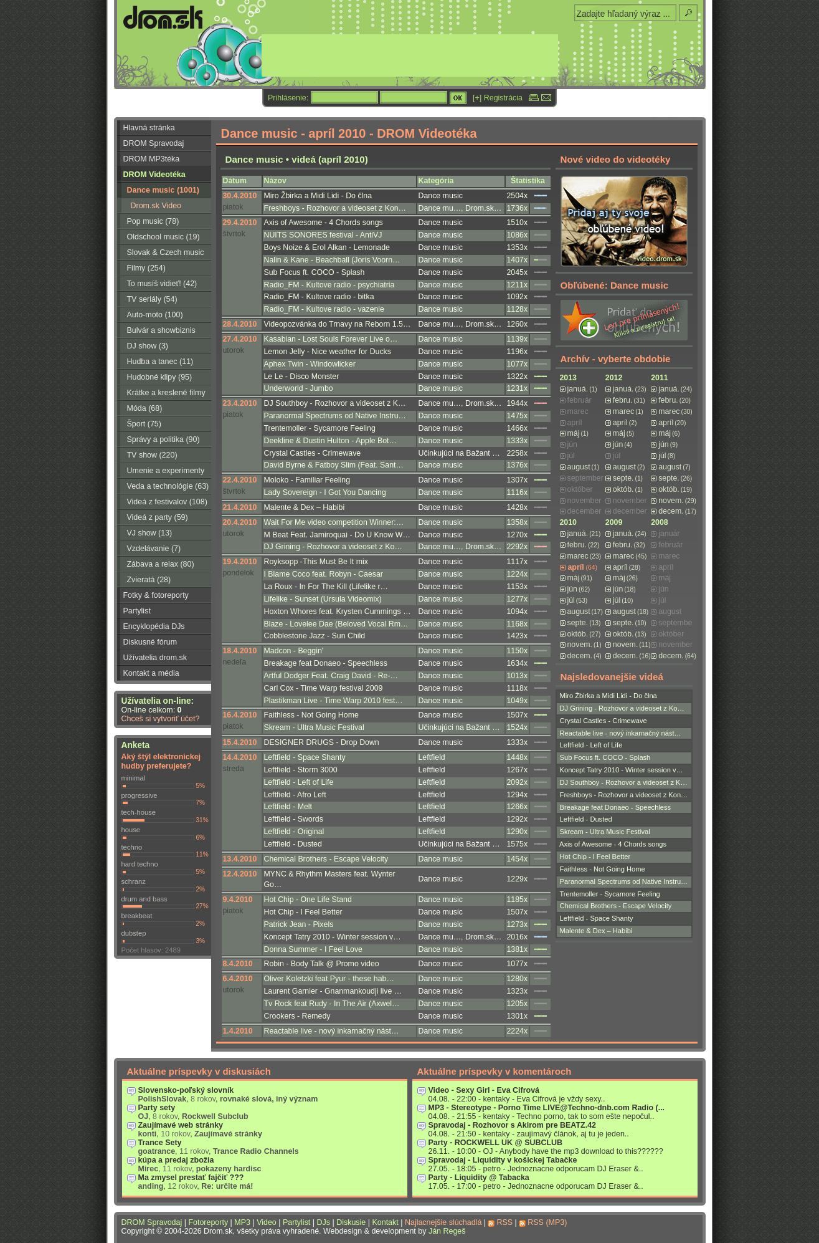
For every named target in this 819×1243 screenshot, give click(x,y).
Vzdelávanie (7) (154, 548)
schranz (133, 881)
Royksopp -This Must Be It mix (316, 561)
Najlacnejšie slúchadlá (443, 1222)
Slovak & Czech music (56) (160, 254)
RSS (504, 1222)
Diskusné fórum (150, 642)
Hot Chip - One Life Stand (308, 899)
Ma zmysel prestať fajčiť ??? (191, 1177)
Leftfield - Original (294, 831)
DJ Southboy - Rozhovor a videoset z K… (335, 403)
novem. (670, 500)
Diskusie (351, 1222)
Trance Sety (160, 1142)
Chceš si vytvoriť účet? (160, 718)
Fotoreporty (208, 1222)
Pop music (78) (153, 221)
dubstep (133, 933)
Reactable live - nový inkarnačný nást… (331, 1031)
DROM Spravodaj (153, 143)
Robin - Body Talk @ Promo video (321, 963)
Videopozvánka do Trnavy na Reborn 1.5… (337, 324)
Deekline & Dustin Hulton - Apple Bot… (330, 440)
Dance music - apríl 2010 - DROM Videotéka (349, 133)
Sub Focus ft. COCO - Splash (314, 272)
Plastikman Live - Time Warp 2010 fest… (333, 700)
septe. (623, 478)
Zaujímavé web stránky (181, 1125)
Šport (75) (144, 424)
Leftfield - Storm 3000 (301, 769)
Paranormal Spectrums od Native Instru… (335, 415)
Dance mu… (440, 208)
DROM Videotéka (154, 174)
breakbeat (137, 915)
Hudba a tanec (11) (160, 361)
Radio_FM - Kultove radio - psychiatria (329, 285)
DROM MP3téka (151, 159)
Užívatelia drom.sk (155, 657)
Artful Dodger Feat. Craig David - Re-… (331, 675)
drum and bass (144, 899)
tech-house (138, 812)
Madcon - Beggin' (294, 650)
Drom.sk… (483, 208)
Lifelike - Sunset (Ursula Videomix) (323, 599)
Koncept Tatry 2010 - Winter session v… (332, 937)
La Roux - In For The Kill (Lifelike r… (326, 586)
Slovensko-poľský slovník (186, 1090)
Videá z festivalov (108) (167, 501)
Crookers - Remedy (297, 1016)
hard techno (139, 864)
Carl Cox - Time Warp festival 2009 (323, 688)
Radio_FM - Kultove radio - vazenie (324, 309)
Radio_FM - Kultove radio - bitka (319, 296)
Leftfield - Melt (288, 806)
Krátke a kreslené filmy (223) (161, 394)
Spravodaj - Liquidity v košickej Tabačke (502, 1160)
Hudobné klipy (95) (159, 377)
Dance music (441, 195)
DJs (323, 1222)
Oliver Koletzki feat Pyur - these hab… (329, 978)
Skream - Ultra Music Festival (314, 727)
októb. (623, 489)
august (578, 467)
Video (267, 1222)
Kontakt (385, 1222)
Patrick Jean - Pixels (299, 924)
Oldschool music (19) (163, 237)
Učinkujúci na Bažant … (459, 453)
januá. (578, 389)
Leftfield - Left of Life (299, 782)
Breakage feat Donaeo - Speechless (325, 663)
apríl (620, 422)
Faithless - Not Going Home (311, 715)
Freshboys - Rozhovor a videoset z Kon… (335, 208)
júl (662, 455)
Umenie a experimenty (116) (161, 472)
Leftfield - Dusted (293, 844)
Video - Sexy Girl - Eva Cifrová (484, 1090)
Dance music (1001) (163, 190)
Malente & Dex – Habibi (304, 507)
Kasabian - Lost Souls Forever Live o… (331, 339)
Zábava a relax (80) (160, 564)
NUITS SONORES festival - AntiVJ (323, 235)
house (131, 829)
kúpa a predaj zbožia (176, 1160)
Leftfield (432, 757)
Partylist (137, 611)
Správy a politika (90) (163, 439)
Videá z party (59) (157, 517)
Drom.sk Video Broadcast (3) (149, 207)
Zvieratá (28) (149, 579)
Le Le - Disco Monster (301, 376)
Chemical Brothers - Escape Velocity (326, 859)
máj (573, 433)
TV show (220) (152, 455)
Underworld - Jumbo (298, 388)
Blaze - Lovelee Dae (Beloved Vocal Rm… (336, 624)
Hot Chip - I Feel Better (303, 912)
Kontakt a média (151, 673)
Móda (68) (145, 408)
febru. (623, 400)
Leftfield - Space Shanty (305, 757)
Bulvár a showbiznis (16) (156, 332)
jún (618, 444)
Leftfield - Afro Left (295, 794)
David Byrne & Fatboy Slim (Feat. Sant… (334, 465)
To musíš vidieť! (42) (162, 283)
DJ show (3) (148, 346)
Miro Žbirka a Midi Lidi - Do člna (318, 195)
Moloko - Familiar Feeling (307, 480)
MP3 (242, 1222)
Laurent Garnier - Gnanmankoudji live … (333, 991)
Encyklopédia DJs (154, 626)
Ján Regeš (447, 1231)
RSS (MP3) (547, 1222)
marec (623, 411)
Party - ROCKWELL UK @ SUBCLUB (495, 1142)
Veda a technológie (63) (168, 486)
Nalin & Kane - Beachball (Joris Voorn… (332, 260)
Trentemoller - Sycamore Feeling (320, 428)
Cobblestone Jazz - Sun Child (315, 635)
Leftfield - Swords (293, 819)
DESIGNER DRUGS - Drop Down (321, 742)
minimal (133, 778)
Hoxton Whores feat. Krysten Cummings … (337, 611)
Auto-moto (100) (155, 314)
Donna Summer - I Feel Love (313, 949)
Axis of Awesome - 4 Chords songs (323, 222)
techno (132, 847)
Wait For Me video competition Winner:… (334, 522)
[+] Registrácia (498, 98)
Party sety (157, 1107)
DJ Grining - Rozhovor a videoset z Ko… (333, 546)
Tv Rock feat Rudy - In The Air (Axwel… (332, 1003)
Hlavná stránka (149, 127)
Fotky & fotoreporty (156, 595)
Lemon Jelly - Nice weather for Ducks (327, 351)
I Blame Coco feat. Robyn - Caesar (323, 574)
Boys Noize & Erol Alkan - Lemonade (327, 247)
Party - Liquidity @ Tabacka (478, 1177)
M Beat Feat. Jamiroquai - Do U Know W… (337, 534)
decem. (670, 511)
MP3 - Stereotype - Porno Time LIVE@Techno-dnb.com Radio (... (546, 1107)
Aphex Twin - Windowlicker (310, 364)
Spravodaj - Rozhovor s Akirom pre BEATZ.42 (512, 1125)
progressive (139, 795)
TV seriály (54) (152, 299)
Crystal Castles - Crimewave (312, 453)
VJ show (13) (150, 533)
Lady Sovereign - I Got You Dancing (325, 492)
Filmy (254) (146, 268)
